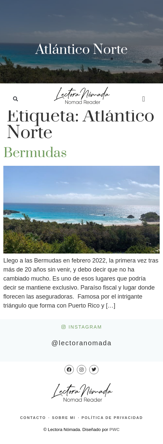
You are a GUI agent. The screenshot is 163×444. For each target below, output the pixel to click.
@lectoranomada (81, 343)
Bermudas (35, 153)
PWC (115, 429)
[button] (15, 99)
